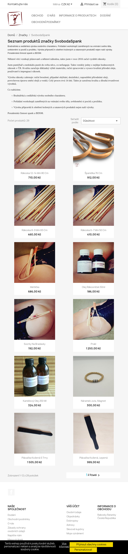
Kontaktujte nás (18, 4)
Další (96, 475)
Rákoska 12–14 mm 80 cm (34, 173)
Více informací (64, 545)
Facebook (11, 492)
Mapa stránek (15, 539)
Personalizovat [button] (83, 549)
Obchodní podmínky (45, 22)
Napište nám (15, 535)
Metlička (34, 287)
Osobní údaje (74, 512)
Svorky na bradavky (34, 343)
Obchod (37, 15)
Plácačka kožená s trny (35, 457)
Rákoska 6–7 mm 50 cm (93, 230)
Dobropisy (72, 520)
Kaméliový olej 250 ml (34, 400)
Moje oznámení (75, 533)
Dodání (105, 15)
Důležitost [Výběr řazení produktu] (101, 121)
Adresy (71, 524)
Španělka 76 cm (93, 173)
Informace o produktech (77, 15)
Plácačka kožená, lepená (93, 457)
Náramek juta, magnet (93, 400)
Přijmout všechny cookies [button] (91, 544)
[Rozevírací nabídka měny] (67, 4)
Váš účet (73, 506)
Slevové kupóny (75, 529)
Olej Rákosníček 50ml (93, 287)
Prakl (93, 343)
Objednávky (73, 516)
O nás (51, 15)
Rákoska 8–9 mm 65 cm (34, 230)
